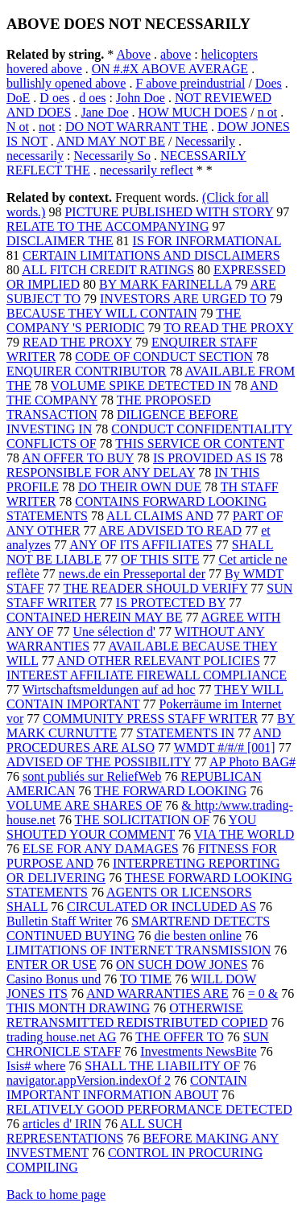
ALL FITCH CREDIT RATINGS (108, 270)
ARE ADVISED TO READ (170, 530)
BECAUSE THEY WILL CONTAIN (101, 313)
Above (133, 54)
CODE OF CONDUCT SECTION (164, 356)
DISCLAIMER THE (60, 241)
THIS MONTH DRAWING (78, 1008)
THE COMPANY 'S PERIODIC (123, 320)
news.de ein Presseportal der (132, 574)
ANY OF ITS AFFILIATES (141, 545)
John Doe (140, 98)
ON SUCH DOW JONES (182, 964)
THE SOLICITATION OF (142, 820)
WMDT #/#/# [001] (224, 747)
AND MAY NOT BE (110, 141)
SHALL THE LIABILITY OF (162, 1066)
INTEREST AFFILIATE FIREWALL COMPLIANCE (146, 675)
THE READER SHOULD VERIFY (155, 588)
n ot (267, 112)
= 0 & (263, 993)
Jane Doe (104, 112)
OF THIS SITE (160, 559)
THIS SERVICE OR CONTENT (199, 443)
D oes (54, 98)
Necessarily (205, 141)
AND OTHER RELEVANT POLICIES (158, 660)
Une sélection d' (114, 631)
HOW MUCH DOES (193, 112)
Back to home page (55, 1194)
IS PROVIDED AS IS (210, 458)
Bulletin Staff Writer (59, 921)
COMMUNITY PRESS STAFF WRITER (150, 718)
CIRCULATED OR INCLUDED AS (161, 906)
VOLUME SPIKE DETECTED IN (141, 385)
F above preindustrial (190, 83)
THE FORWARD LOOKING (170, 791)
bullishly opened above (66, 83)
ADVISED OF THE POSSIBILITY (98, 762)
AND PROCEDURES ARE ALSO (143, 740)
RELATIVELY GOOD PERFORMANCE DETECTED (149, 1109)
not (47, 126)
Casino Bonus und (53, 979)
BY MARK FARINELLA (165, 284)
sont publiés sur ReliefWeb (92, 776)
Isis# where (35, 1066)
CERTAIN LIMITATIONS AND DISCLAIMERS (151, 255)
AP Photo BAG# (252, 762)
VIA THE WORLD (244, 834)
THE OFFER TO (179, 1037)
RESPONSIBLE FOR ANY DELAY (100, 472)
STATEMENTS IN (185, 733)
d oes (92, 98)
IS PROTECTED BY (170, 603)
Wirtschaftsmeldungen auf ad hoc (109, 689)
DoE (18, 98)
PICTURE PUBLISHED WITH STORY (168, 212)
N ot (17, 126)
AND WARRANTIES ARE (157, 993)
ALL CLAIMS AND (159, 516)
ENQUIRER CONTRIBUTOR (86, 371)
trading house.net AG (61, 1037)
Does (268, 83)
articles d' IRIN (62, 1124)
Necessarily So (112, 155)
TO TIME (146, 979)
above (175, 54)
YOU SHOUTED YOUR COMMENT (131, 827)
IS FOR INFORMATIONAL (207, 241)
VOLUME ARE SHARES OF (84, 805)
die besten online (198, 935)
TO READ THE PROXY (228, 328)
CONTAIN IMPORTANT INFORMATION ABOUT (126, 1087)
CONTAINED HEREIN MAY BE (94, 617)
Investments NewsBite (198, 1051)
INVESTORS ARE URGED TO (183, 299)
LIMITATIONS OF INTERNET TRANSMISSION (138, 950)
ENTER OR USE (51, 964)
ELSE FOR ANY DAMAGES (101, 849)
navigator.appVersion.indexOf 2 (88, 1080)
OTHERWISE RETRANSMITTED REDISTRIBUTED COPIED (136, 1015)
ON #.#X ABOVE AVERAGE (170, 69)
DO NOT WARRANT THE (136, 126)
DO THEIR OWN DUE (139, 487)
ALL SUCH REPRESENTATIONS (94, 1131)
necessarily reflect (146, 170)
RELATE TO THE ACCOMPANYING (107, 226)
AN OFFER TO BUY (78, 458)
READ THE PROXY (77, 342)
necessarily (35, 155)
